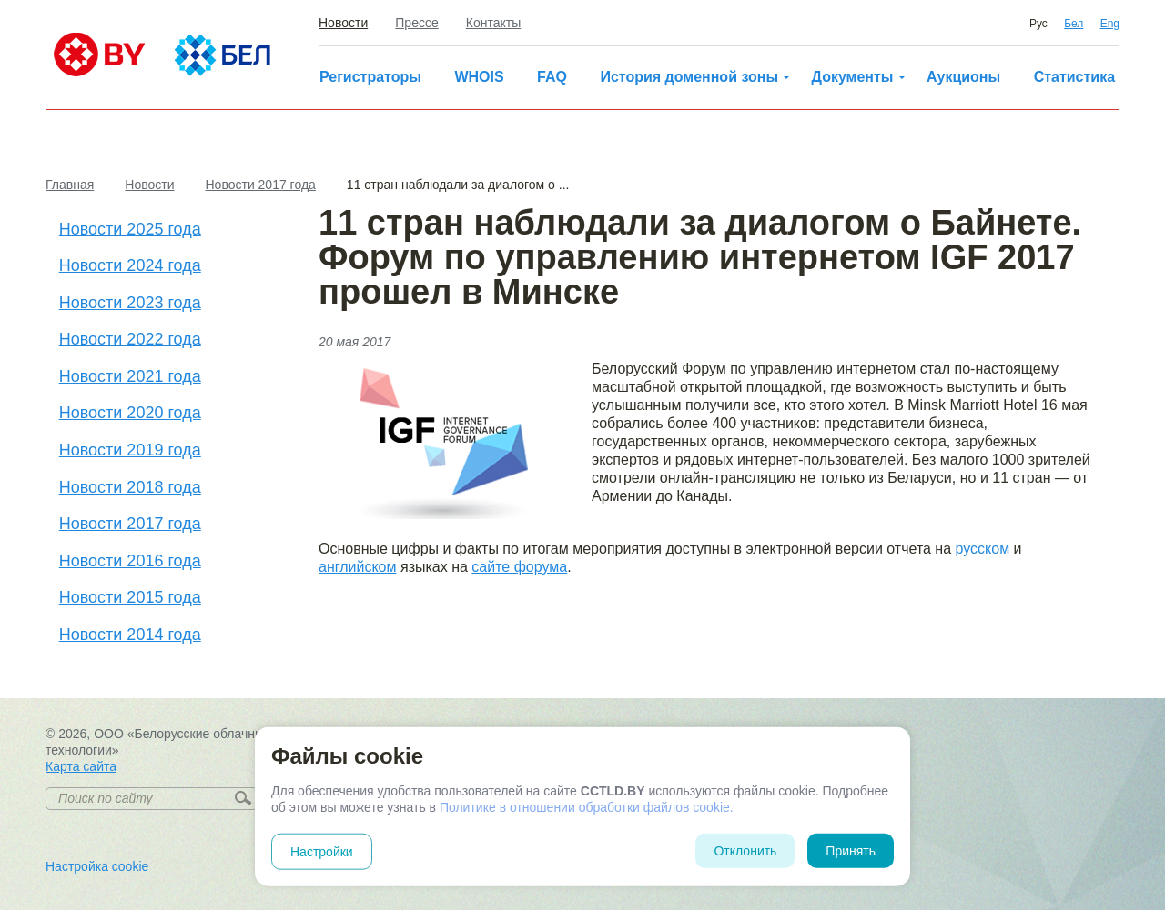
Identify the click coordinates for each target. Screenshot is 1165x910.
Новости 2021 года (130, 376)
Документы (853, 77)
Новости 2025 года (130, 229)
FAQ (552, 77)
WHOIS (478, 77)
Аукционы (963, 77)
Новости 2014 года (130, 634)
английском (358, 567)
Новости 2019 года (130, 450)
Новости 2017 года (130, 524)
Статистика (1074, 77)
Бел (1073, 23)
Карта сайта (81, 766)
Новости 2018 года (130, 487)
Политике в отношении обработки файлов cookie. (587, 807)
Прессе (416, 22)
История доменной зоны (689, 77)
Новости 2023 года (130, 303)
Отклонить (745, 851)
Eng (1109, 23)
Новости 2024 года (130, 265)
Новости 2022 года (130, 339)
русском (983, 548)
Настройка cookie (97, 866)
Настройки (321, 852)
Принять (851, 851)
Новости (343, 22)
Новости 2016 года (130, 561)
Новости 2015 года (130, 597)
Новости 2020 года (130, 413)
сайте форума (519, 567)
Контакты (493, 22)
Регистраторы (370, 77)
